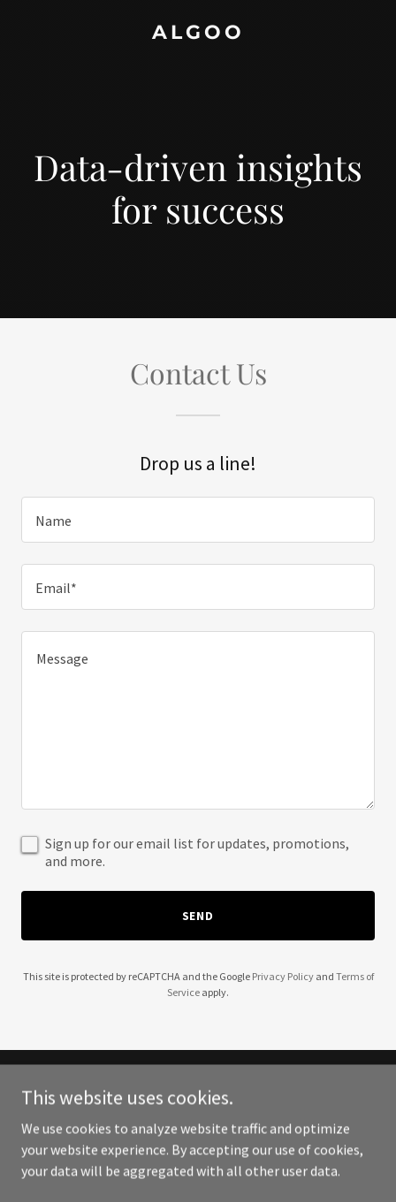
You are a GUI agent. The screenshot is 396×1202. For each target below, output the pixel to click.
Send (198, 916)
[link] (198, 33)
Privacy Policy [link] (283, 976)
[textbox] (198, 520)
